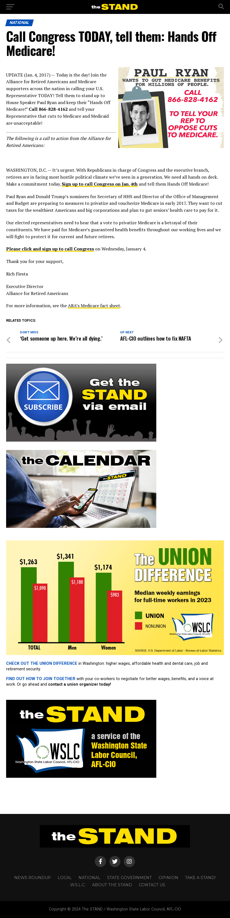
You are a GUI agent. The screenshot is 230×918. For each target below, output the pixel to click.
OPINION (168, 877)
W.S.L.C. (77, 884)
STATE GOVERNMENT (129, 877)
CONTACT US (152, 884)
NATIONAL (89, 877)
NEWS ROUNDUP (32, 877)
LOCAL (65, 877)
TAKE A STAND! (200, 877)
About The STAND (112, 884)
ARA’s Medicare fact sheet (94, 305)
